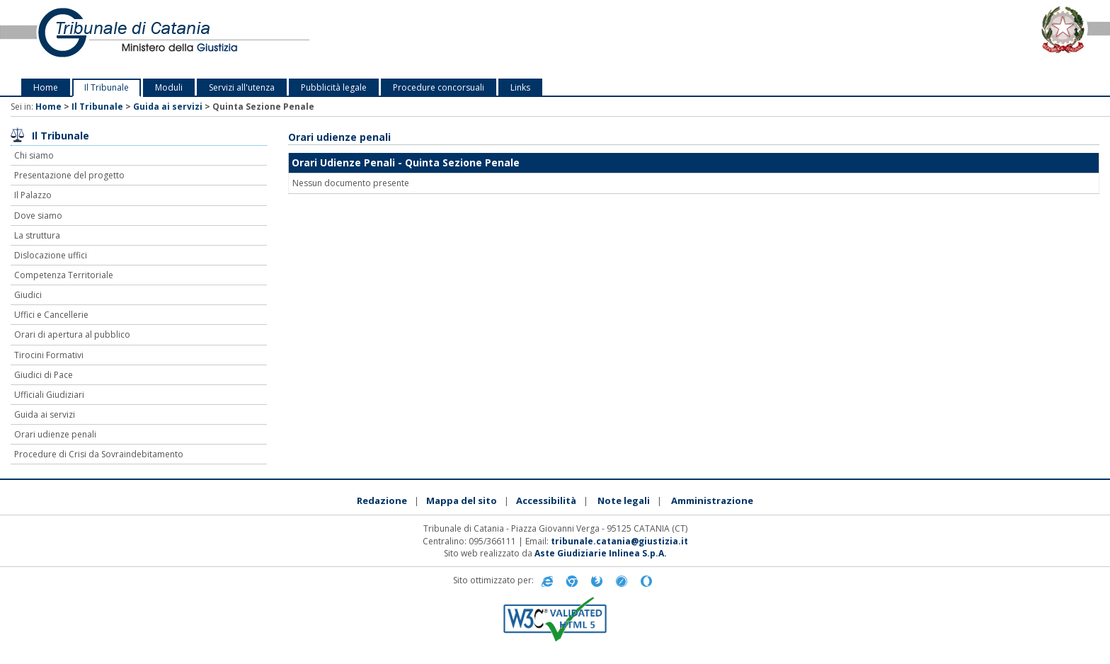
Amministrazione (712, 500)
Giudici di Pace (43, 375)
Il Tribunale (106, 87)
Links (520, 87)
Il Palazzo (33, 195)
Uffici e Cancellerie (51, 315)
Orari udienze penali (55, 434)
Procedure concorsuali (438, 87)
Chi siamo (34, 155)
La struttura (37, 235)
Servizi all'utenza (242, 87)
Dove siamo (38, 216)
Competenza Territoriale (63, 275)
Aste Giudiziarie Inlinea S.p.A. (600, 553)
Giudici (28, 295)
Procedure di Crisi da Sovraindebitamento (98, 454)
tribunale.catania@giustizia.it (619, 541)
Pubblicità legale (334, 87)
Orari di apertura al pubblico (72, 334)
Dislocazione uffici (50, 255)
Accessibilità (546, 500)
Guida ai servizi (167, 107)
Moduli (169, 87)
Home (45, 87)
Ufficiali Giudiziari (49, 395)
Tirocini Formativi (49, 355)
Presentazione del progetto (69, 175)
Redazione (382, 500)
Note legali (623, 500)
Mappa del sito (461, 500)
